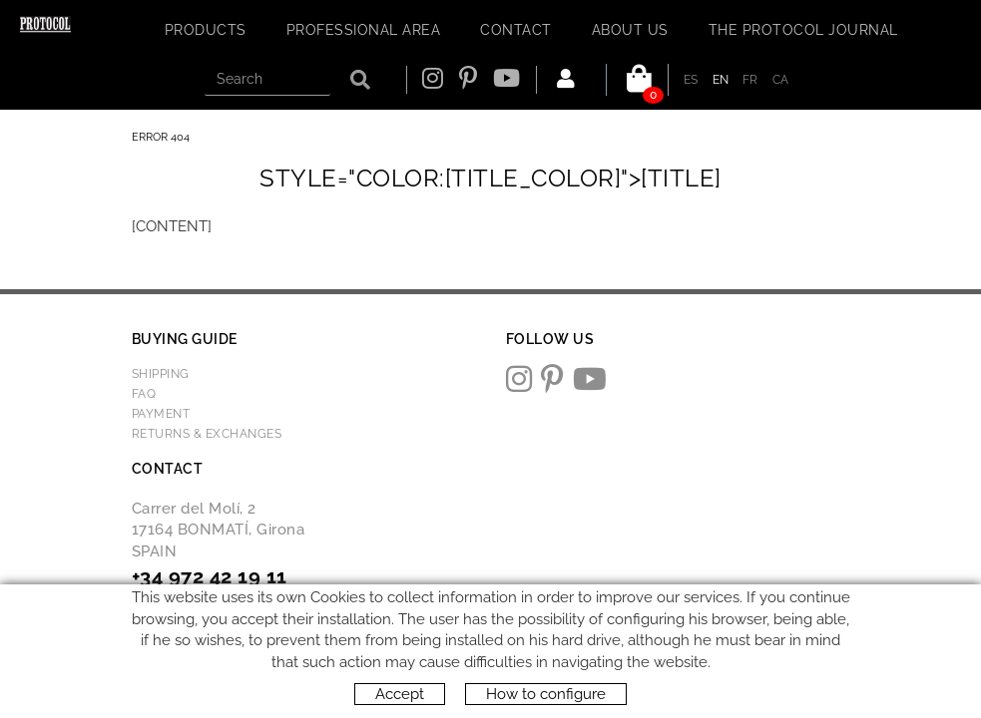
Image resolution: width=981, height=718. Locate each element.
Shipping (161, 374)
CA (780, 80)
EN (721, 80)
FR (750, 80)
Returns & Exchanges (207, 434)
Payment (161, 414)
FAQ (144, 394)
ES (691, 80)
